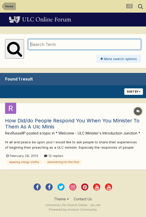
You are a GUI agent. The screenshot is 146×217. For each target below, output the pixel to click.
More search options (118, 59)
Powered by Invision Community (73, 209)
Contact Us (83, 199)
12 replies (53, 156)
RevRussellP (15, 133)
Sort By (133, 91)
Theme (61, 199)
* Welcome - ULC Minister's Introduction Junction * (98, 133)
